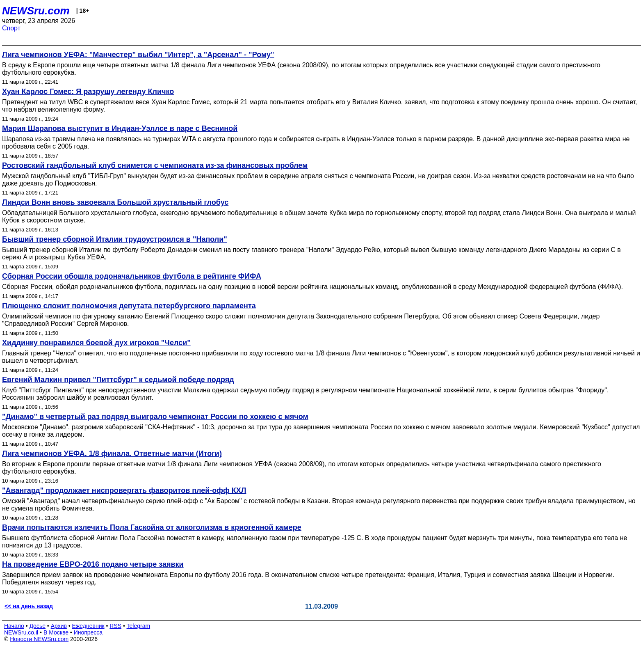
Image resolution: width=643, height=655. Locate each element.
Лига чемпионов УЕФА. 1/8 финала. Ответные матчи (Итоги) (112, 453)
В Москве (55, 632)
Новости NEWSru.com (39, 639)
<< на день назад (29, 606)
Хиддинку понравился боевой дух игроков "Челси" (96, 343)
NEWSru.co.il (21, 632)
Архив (59, 626)
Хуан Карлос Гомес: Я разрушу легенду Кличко (88, 91)
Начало (14, 626)
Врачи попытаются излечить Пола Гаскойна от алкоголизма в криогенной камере (151, 527)
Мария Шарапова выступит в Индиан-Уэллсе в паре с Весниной (119, 128)
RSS (115, 626)
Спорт (11, 28)
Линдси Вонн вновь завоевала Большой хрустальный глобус (115, 202)
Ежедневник (88, 626)
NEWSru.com (36, 11)
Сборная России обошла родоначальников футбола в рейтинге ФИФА (131, 276)
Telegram (138, 626)
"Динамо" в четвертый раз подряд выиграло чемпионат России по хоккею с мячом (155, 416)
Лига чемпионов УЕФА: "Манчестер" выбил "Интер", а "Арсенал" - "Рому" (138, 54)
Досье (37, 626)
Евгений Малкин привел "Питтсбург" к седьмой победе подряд (118, 380)
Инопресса (88, 632)
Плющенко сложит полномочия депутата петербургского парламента (129, 306)
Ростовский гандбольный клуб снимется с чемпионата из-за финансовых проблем (155, 165)
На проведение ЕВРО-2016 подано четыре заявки (93, 564)
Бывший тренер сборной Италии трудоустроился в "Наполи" (114, 239)
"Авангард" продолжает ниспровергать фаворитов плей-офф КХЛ (124, 490)
